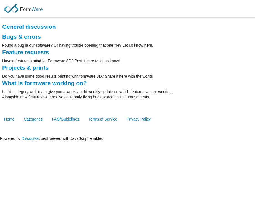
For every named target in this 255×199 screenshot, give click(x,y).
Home (9, 119)
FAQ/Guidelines (65, 119)
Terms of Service (103, 119)
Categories (33, 119)
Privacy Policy (139, 119)
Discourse (30, 138)
